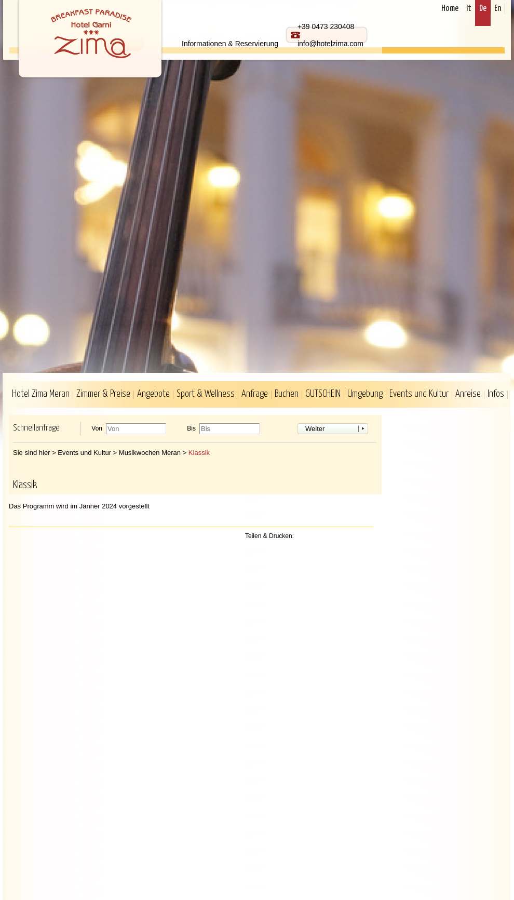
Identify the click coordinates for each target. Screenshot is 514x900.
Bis (191, 429)
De (482, 8)
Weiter (314, 429)
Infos (496, 394)
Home (449, 8)
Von (96, 429)
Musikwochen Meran (150, 452)
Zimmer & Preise (103, 394)
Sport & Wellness (206, 394)
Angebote (153, 394)
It (468, 8)
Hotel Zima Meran (41, 394)
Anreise (468, 394)
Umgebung (365, 394)
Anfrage (254, 394)
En (497, 8)
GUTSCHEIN (323, 394)
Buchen (287, 394)
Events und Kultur (419, 394)
